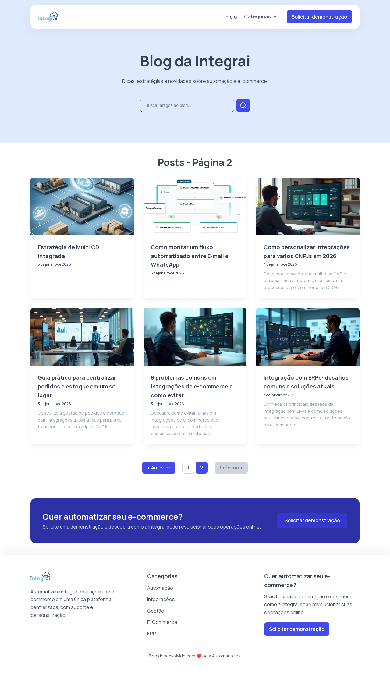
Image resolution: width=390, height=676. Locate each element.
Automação (160, 588)
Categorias (260, 16)
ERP (151, 634)
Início (230, 16)
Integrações (161, 599)
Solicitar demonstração (319, 16)
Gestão (155, 611)
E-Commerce (162, 622)
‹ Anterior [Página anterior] (158, 467)
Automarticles (226, 656)
